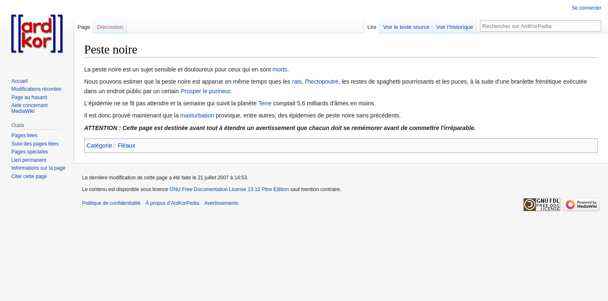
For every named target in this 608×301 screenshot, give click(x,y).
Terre (265, 103)
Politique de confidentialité (111, 203)
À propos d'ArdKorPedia (172, 203)
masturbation (197, 115)
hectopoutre (322, 81)
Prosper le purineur (205, 91)
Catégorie (99, 145)
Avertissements (221, 203)
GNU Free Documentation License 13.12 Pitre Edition (229, 189)
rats (297, 81)
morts (280, 69)
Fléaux (126, 145)
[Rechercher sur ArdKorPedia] (540, 26)
